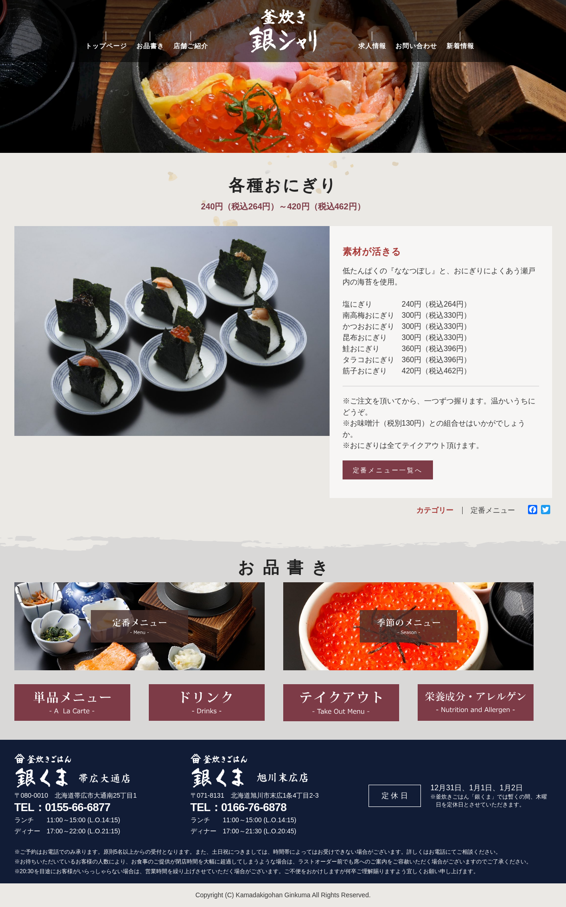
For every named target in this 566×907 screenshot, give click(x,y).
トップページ (106, 46)
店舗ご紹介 (190, 46)
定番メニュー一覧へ (388, 470)
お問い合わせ (416, 46)
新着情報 (460, 46)
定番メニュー (493, 510)
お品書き (150, 46)
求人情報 (372, 46)
